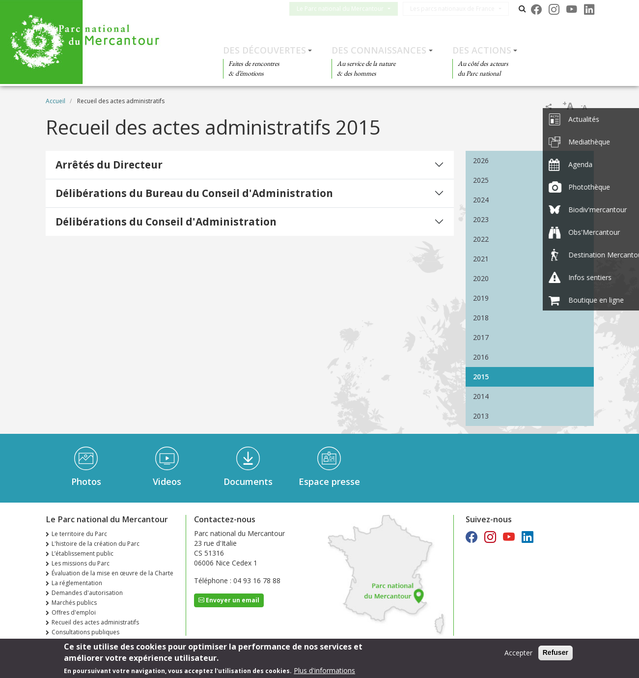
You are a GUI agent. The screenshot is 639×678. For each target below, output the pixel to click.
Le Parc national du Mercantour (348, 8)
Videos (167, 481)
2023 (481, 219)
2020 (481, 278)
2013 (481, 416)
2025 (481, 180)
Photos (86, 481)
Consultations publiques (85, 632)
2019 (481, 298)
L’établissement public (82, 553)
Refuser (555, 654)
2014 (481, 396)
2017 (481, 337)
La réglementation (77, 583)
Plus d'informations (324, 672)
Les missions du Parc (81, 563)
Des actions (481, 50)
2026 (481, 160)
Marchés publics (74, 602)
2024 (481, 199)
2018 (481, 317)
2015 (481, 376)
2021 (481, 258)
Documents (248, 481)
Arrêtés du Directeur (109, 164)
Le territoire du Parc (79, 534)
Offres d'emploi (74, 612)
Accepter (518, 654)
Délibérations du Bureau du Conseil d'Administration (194, 193)
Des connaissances (379, 50)
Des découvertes (264, 50)
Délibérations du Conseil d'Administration (166, 221)
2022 (481, 239)
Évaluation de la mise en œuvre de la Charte (112, 573)
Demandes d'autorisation (87, 593)
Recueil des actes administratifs (95, 622)
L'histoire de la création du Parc (95, 543)
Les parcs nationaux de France (460, 8)
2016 (481, 357)
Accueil (55, 101)
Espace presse (329, 481)
